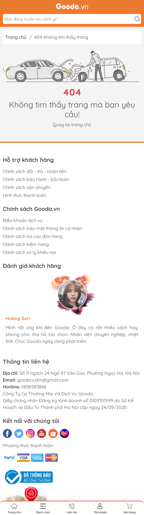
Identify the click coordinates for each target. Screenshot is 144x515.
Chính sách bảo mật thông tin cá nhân (42, 228)
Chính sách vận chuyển (26, 187)
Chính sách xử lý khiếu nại (29, 252)
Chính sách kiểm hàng (26, 244)
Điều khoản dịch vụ (22, 220)
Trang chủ (15, 37)
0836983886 (33, 387)
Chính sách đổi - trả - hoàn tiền (34, 171)
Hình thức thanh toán (24, 195)
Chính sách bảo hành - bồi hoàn (36, 179)
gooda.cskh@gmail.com (43, 380)
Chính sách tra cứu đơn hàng (32, 236)
